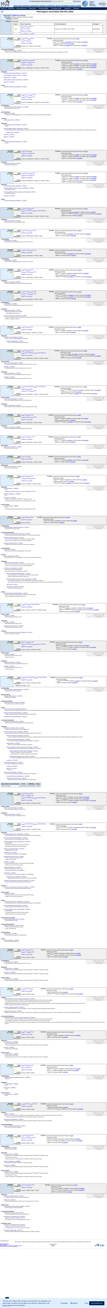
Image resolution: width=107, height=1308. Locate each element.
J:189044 (19, 50)
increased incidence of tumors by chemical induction (16, 998)
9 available (75, 212)
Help (5, 6)
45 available (84, 45)
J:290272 (32, 998)
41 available (84, 42)
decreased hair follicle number (11, 728)
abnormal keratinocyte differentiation (15, 573)
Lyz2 (24, 29)
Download (11, 8)
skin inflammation (8, 488)
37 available (87, 234)
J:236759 (26, 689)
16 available (68, 42)
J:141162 (20, 337)
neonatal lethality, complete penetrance (13, 107)
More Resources (21, 8)
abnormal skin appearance (10, 762)
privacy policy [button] (7, 1305)
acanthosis (9, 760)
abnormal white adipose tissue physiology (14, 1206)
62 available (92, 354)
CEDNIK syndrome (6, 786)
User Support (14, 1246)
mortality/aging (7, 240)
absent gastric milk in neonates (11, 702)
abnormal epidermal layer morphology (13, 128)
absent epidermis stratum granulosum (13, 79)
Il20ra (24, 952)
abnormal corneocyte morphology (12, 709)
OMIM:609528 (31, 786)
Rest (24, 437)
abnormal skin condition (12, 586)
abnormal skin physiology (10, 772)
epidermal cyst (7, 852)
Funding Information (3, 1244)
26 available (93, 67)
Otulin (27, 211)
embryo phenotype (8, 940)
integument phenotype (9, 163)
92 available (85, 440)
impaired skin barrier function (11, 537)
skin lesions (6, 497)
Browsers (76, 8)
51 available (92, 212)
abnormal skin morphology (10, 337)
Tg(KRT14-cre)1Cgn (18, 15)
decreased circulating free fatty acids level (14, 533)
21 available (98, 214)
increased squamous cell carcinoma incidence (15, 632)
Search (3, 8)
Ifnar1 (24, 351)
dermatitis (6, 366)
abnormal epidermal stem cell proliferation (14, 841)
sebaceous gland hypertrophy (11, 848)
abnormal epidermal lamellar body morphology (20, 751)
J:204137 (21, 1196)
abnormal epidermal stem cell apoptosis (13, 834)
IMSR (77, 38)
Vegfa (24, 27)
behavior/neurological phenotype (12, 1126)
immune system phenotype (10, 363)
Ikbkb (24, 270)
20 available (86, 797)
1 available (76, 64)
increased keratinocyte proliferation (12, 73)
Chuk (24, 327)
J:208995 (18, 282)
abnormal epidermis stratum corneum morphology (16, 188)
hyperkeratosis (10, 743)
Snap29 (27, 678)
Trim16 (25, 989)
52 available (85, 330)
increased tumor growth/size (11, 1119)
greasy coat (6, 1199)
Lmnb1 (25, 230)
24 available (81, 1188)
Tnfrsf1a (25, 272)
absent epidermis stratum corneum (12, 75)
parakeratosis (7, 77)
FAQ (8, 6)
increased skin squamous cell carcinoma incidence (16, 880)
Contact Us (67, 8)
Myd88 (24, 209)
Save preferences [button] (97, 1303)
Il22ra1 (24, 1138)
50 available (88, 276)
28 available (87, 253)
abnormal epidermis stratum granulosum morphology (17, 192)
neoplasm (6, 1114)
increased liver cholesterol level (11, 1216)
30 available (75, 1070)
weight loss (6, 113)
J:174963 (14, 240)
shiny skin (6, 82)
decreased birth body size (10, 696)
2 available (67, 45)
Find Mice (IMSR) (43, 8)
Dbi (24, 1185)
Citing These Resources (4, 1243)
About (2, 6)
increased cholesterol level (10, 543)
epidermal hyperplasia (12, 341)
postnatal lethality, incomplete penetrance (14, 1077)
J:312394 (18, 220)
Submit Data (32, 8)
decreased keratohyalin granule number (19, 756)
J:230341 (19, 447)
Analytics (74, 1303)
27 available (78, 955)
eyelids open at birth (9, 120)
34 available (86, 645)
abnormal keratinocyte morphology (12, 315)
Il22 (23, 1067)
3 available (71, 43)
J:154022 (24, 73)
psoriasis (6, 1047)
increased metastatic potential (11, 1007)
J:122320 (26, 527)
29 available (94, 681)
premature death (8, 962)
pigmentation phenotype (9, 447)
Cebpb (24, 63)
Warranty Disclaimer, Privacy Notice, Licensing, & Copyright (11, 1245)
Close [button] (86, 1303)
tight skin (6, 136)
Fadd (24, 794)
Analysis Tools (56, 8)
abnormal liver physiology (10, 1230)
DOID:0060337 (23, 786)
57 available (85, 273)
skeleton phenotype (8, 556)
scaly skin (9, 766)
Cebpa (24, 60)
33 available (79, 1140)
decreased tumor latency (10, 1011)
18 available (93, 64)
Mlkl (24, 642)
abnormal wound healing (10, 50)
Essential (63, 1303)
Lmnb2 (25, 250)
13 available (75, 354)
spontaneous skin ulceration (10, 626)
